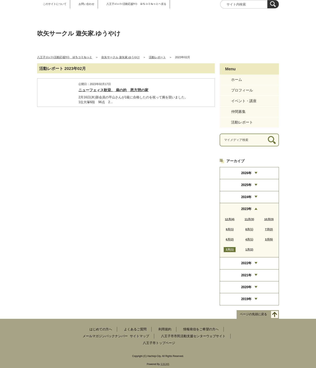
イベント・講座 (244, 101)
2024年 (246, 197)
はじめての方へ (100, 329)
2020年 (246, 287)
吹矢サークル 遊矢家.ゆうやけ (120, 57)
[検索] (273, 4)
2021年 (246, 275)
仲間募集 (238, 112)
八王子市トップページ (159, 343)
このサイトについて (55, 3)
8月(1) (249, 229)
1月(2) (249, 249)
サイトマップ (139, 336)
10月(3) (269, 219)
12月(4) (229, 219)
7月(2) (269, 229)
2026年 (246, 173)
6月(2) (230, 239)
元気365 (164, 364)
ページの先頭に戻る (253, 314)
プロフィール (242, 90)
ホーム (236, 80)
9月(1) (230, 229)
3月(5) (269, 239)
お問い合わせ (86, 3)
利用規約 (164, 329)
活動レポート (157, 57)
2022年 (246, 263)
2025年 (246, 185)
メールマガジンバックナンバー (105, 336)
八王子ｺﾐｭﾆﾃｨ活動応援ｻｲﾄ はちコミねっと (64, 57)
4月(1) (249, 239)
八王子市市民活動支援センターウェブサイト (193, 336)
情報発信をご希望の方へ (201, 329)
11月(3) (249, 219)
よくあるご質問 (135, 329)
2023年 (246, 209)
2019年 (246, 299)
